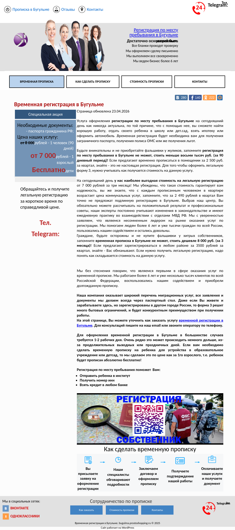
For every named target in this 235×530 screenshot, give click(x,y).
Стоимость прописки (147, 82)
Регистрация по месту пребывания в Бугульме (153, 32)
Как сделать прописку (93, 82)
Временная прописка (36, 82)
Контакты (199, 82)
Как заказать (86, 510)
